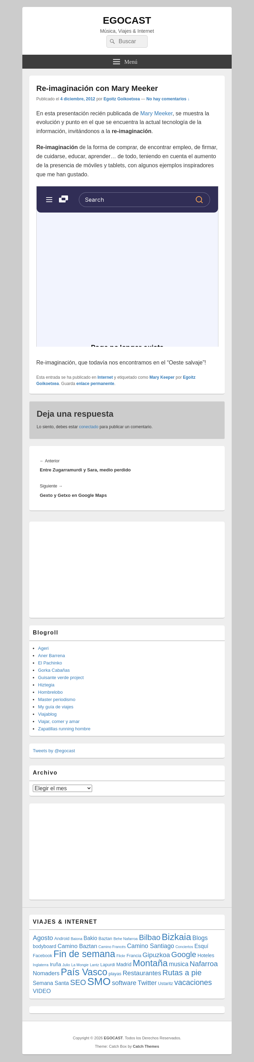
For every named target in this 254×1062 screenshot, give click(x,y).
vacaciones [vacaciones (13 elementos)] (193, 982)
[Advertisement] (85, 568)
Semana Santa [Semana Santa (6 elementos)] (51, 983)
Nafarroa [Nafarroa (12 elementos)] (204, 964)
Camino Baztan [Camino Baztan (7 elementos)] (77, 946)
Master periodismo (56, 699)
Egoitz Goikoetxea (122, 99)
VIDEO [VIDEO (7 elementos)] (42, 991)
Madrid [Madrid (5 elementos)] (124, 964)
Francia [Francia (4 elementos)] (134, 955)
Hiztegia (46, 684)
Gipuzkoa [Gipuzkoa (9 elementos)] (156, 955)
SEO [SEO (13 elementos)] (78, 982)
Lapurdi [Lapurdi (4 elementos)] (107, 964)
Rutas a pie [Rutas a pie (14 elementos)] (182, 972)
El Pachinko (50, 662)
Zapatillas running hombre (64, 728)
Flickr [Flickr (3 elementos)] (121, 956)
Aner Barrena (51, 655)
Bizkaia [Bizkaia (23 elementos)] (176, 937)
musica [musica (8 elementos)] (178, 964)
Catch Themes (146, 1046)
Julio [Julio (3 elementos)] (66, 965)
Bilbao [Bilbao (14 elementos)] (149, 937)
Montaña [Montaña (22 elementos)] (150, 963)
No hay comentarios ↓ (168, 99)
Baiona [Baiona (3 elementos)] (76, 939)
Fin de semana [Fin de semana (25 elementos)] (84, 954)
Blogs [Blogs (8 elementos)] (200, 937)
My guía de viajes (55, 706)
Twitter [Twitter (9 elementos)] (147, 982)
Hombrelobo (50, 692)
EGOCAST (127, 20)
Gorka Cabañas (54, 670)
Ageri (43, 648)
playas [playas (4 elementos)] (115, 973)
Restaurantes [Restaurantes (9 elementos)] (141, 973)
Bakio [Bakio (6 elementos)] (90, 938)
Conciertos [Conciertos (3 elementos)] (184, 947)
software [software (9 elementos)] (124, 982)
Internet (105, 377)
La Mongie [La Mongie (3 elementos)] (80, 965)
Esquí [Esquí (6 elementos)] (201, 946)
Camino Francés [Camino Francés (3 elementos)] (112, 947)
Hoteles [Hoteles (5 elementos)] (205, 955)
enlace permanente (95, 383)
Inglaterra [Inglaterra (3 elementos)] (40, 965)
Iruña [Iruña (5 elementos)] (55, 964)
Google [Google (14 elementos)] (183, 954)
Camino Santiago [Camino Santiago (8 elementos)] (150, 945)
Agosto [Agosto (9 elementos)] (43, 937)
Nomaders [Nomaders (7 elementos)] (46, 973)
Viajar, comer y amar (59, 721)
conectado (88, 426)
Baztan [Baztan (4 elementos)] (105, 938)
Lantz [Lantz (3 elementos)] (94, 965)
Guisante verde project (61, 677)
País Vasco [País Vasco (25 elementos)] (84, 972)
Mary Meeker (156, 113)
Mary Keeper (161, 377)
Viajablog (47, 714)
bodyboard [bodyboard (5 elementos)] (44, 946)
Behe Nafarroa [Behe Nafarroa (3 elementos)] (125, 939)
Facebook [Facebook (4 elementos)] (42, 955)
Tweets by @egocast (54, 750)
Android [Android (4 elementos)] (62, 938)
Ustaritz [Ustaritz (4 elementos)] (165, 983)
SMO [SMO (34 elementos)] (99, 981)
